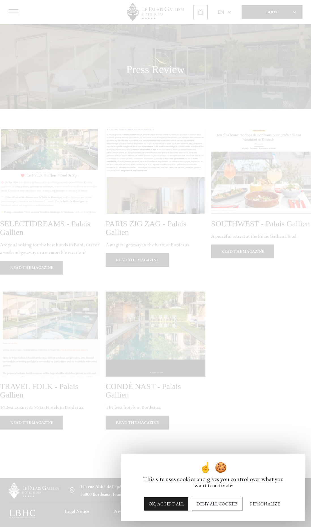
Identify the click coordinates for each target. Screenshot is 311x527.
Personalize (265, 504)
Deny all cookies (217, 504)
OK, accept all (166, 504)
